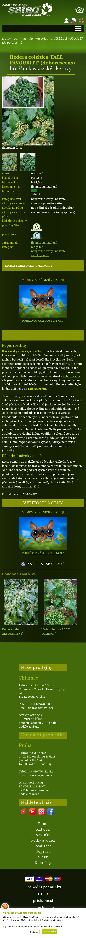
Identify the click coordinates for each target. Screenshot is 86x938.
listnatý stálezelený (44, 243)
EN (81, 20)
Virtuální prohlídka (43, 735)
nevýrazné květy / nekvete (48, 251)
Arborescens (71, 376)
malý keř (37, 247)
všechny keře (40, 255)
